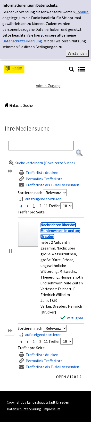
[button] (79, 153)
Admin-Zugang (48, 85)
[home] (6, 105)
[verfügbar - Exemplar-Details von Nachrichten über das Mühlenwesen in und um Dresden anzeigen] (71, 318)
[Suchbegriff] (41, 145)
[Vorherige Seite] (27, 206)
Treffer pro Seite (31, 212)
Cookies (82, 11)
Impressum (51, 409)
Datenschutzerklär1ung (22, 41)
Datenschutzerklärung (24, 409)
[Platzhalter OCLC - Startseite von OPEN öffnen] (34, 68)
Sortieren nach (30, 192)
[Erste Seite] (21, 206)
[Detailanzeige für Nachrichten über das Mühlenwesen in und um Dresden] (60, 230)
